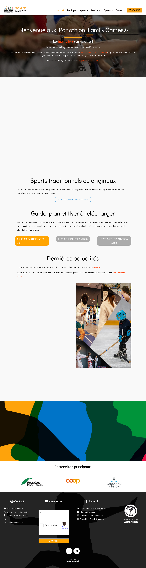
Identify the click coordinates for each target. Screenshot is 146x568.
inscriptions (66, 41)
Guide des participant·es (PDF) (30, 241)
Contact (120, 10)
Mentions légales (87, 511)
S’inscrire (134, 10)
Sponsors (108, 10)
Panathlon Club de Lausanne (94, 52)
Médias (94, 10)
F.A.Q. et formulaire (15, 508)
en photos (83, 60)
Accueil (60, 10)
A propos (84, 10)
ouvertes (97, 267)
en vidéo (94, 60)
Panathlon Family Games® (92, 519)
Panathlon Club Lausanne (91, 515)
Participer (71, 10)
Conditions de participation (92, 508)
